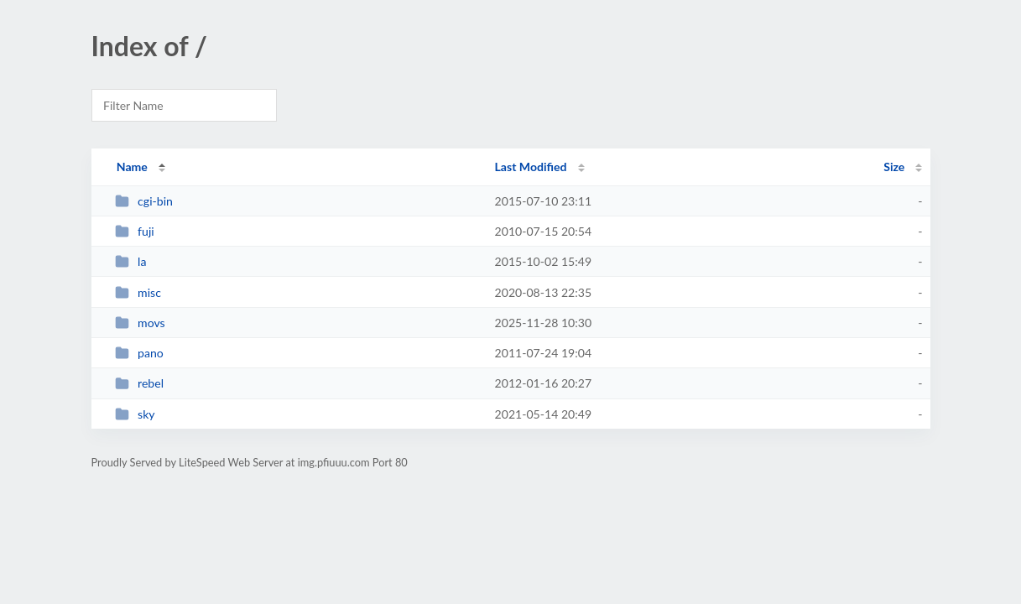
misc (138, 292)
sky (135, 414)
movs (140, 322)
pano (139, 353)
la (131, 261)
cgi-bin (144, 201)
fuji (134, 231)
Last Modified (531, 166)
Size (893, 166)
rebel (139, 383)
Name (132, 166)
